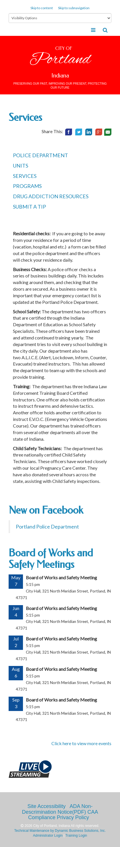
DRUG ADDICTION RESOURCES (50, 196)
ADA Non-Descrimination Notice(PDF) (57, 809)
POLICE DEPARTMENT (40, 155)
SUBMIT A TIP (29, 206)
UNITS (20, 165)
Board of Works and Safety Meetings (51, 558)
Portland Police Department (47, 527)
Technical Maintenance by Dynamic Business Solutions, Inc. (60, 831)
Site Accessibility (46, 806)
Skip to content (41, 8)
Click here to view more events (81, 743)
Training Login (76, 836)
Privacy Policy (73, 817)
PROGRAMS (27, 186)
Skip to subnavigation (74, 8)
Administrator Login (48, 836)
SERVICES (24, 176)
